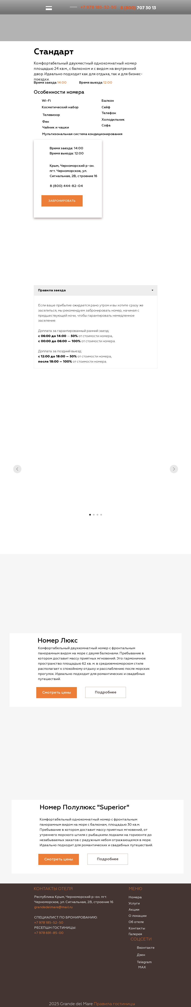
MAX (142, 967)
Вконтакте (146, 948)
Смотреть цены (56, 692)
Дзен (141, 955)
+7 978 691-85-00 (48, 933)
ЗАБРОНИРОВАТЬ (61, 201)
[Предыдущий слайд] (17, 469)
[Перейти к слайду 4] (101, 515)
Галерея (135, 934)
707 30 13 (138, 8)
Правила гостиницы (114, 1003)
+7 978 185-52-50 (98, 7)
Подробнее (105, 692)
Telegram (144, 962)
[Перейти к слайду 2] (94, 515)
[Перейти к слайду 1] (90, 515)
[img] (95, 597)
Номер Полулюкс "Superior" (84, 807)
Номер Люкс (57, 640)
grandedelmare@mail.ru (53, 907)
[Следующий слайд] (174, 469)
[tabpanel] (95, 332)
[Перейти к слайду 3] (97, 515)
